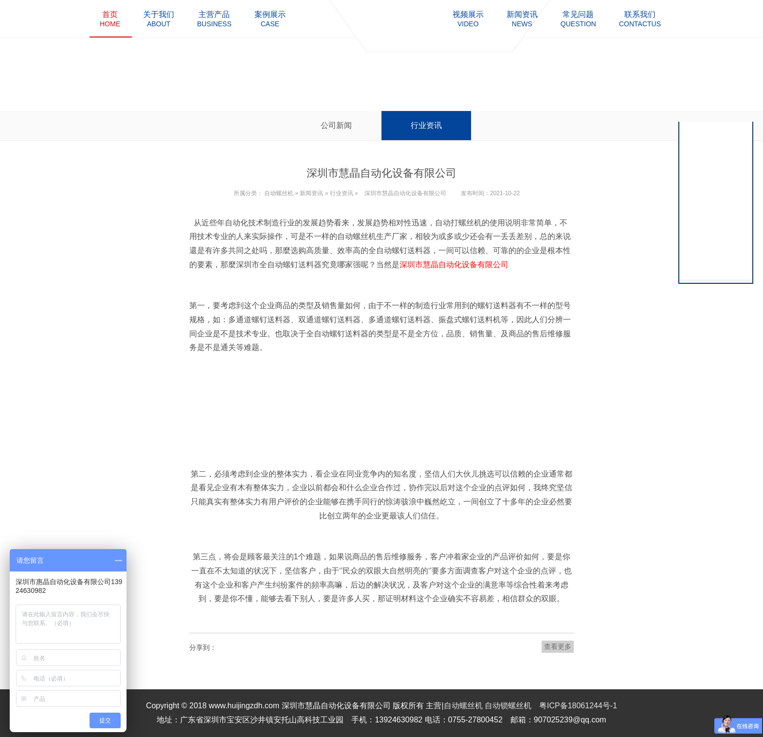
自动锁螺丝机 (508, 705)
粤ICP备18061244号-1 (578, 705)
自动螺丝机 (278, 193)
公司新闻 (336, 125)
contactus (640, 19)
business (214, 19)
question (578, 19)
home (110, 19)
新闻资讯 (311, 193)
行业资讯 (426, 125)
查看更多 (557, 646)
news (522, 19)
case (270, 19)
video (468, 19)
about (158, 19)
